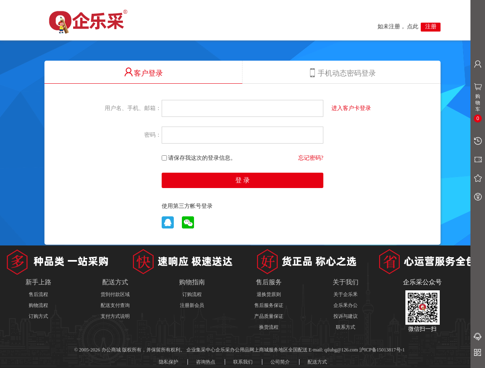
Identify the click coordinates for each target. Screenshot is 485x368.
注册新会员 (192, 305)
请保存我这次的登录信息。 (199, 158)
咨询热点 (205, 362)
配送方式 (317, 362)
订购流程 (192, 294)
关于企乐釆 (345, 294)
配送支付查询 (115, 305)
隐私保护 (168, 362)
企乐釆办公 (345, 305)
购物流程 (38, 305)
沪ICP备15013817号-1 (382, 350)
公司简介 (280, 362)
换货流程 (268, 327)
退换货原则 (269, 294)
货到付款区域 (115, 294)
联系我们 (243, 362)
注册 (430, 26)
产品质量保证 (268, 316)
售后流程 (38, 294)
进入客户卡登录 (351, 108)
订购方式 (38, 316)
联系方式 (345, 327)
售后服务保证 (268, 305)
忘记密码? (310, 158)
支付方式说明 (115, 316)
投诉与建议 (345, 316)
